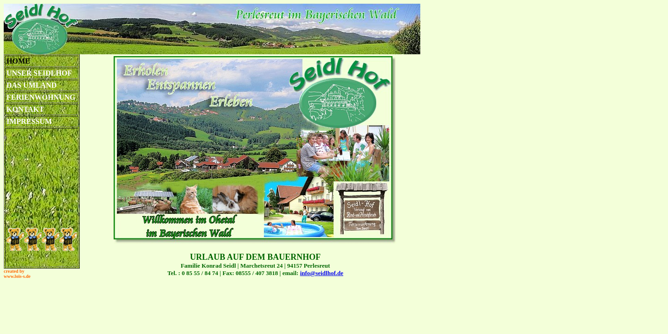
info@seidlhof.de (321, 273)
